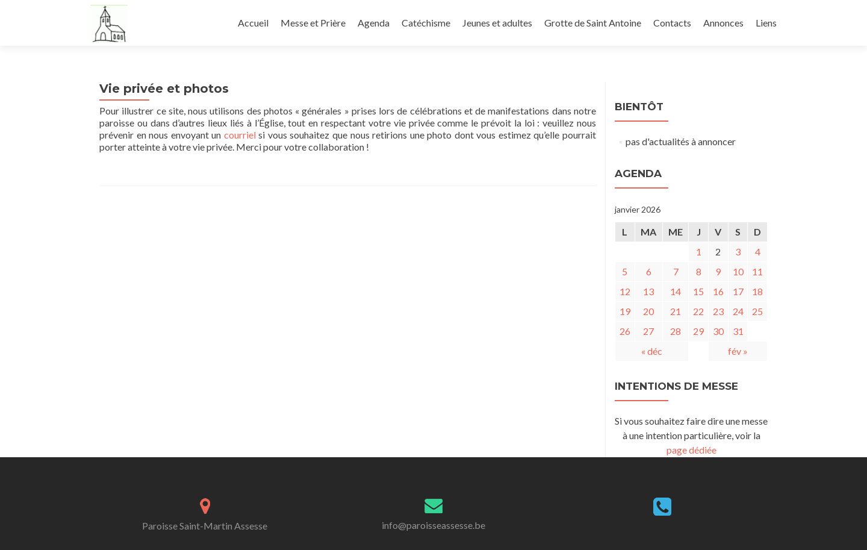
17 (738, 291)
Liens (766, 22)
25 (757, 311)
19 (625, 311)
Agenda (374, 22)
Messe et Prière (313, 22)
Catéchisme (426, 22)
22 (698, 311)
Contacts (672, 22)
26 (625, 331)
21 (675, 311)
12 (625, 291)
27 (648, 331)
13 (648, 291)
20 (648, 311)
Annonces (723, 22)
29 (698, 331)
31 (738, 331)
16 (718, 291)
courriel (240, 134)
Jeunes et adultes (497, 22)
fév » (738, 351)
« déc (651, 351)
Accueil (253, 22)
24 (738, 311)
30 (718, 331)
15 (698, 291)
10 (738, 271)
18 (757, 291)
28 (675, 331)
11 (757, 271)
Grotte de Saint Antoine (592, 22)
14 (675, 291)
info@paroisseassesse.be (433, 525)
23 (718, 311)
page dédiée (691, 449)
